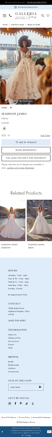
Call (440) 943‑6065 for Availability (26, 158)
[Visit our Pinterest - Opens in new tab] (21, 403)
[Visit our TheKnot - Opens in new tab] (33, 403)
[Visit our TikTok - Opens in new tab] (26, 403)
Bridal (10, 361)
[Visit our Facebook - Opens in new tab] (15, 403)
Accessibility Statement (42, 417)
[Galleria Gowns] (26, 16)
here (29, 435)
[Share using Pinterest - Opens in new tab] (11, 107)
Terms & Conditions (8, 417)
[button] (4, 15)
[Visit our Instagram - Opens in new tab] (9, 403)
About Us (12, 334)
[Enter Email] (26, 387)
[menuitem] (4, 15)
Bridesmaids (13, 365)
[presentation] (12, 220)
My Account (13, 341)
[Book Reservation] (26, 7)
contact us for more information (20, 167)
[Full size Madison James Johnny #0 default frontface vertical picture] (26, 66)
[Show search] (42, 15)
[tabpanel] (26, 66)
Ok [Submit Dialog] (49, 432)
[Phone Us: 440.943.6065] (10, 15)
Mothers (12, 368)
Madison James (17, 25)
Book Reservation (37, 2)
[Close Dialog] (2, 431)
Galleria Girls (14, 338)
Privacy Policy (24, 417)
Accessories (13, 371)
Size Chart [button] (45, 135)
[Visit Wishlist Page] (48, 15)
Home (5, 25)
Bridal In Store (34, 25)
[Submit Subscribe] (40, 387)
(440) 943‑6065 (17, 320)
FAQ (10, 348)
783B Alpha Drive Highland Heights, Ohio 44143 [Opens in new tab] (19, 311)
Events (11, 344)
